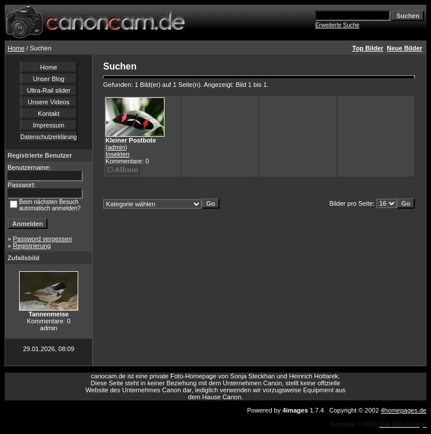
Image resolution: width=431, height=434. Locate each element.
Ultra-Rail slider (48, 90)
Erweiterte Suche (337, 25)
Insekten (117, 154)
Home (16, 48)
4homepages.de (403, 410)
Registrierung (31, 245)
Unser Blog (48, 78)
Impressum (48, 125)
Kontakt (48, 113)
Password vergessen (42, 238)
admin (116, 147)
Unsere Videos (49, 102)
